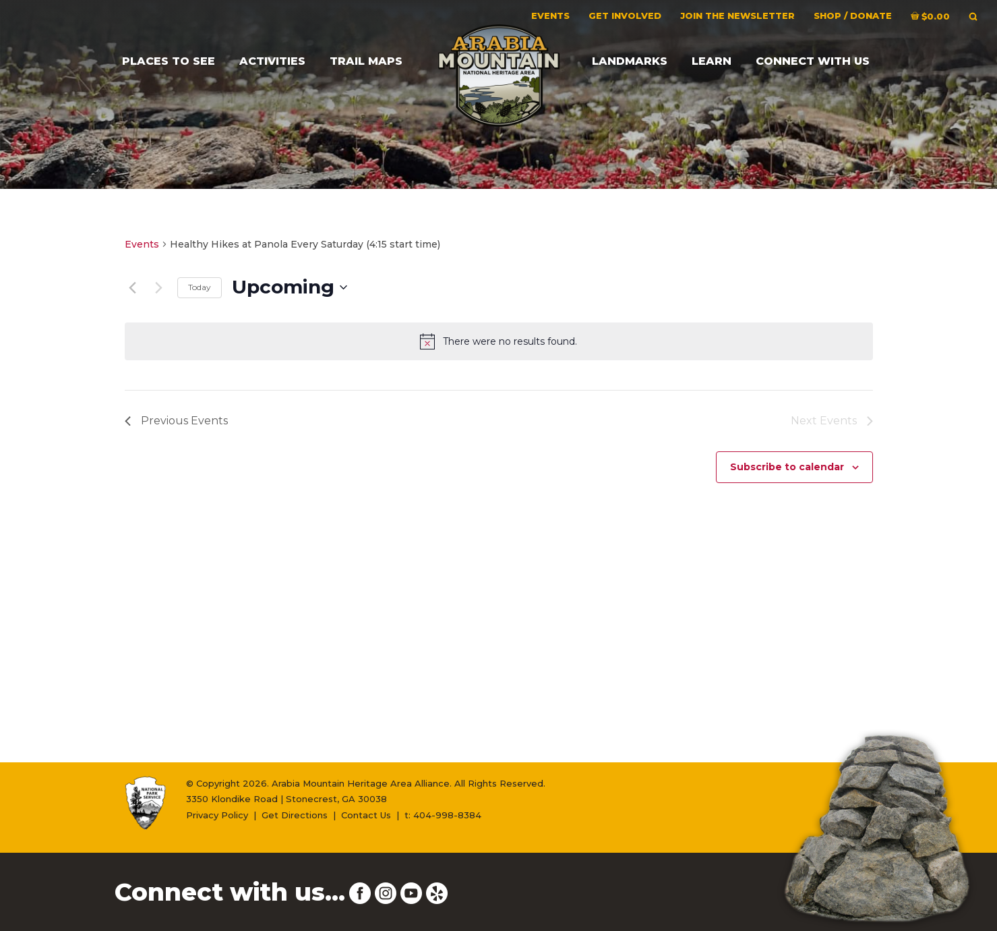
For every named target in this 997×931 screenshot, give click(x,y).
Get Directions (295, 815)
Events (142, 244)
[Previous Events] (133, 287)
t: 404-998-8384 (442, 815)
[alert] (499, 341)
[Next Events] (159, 287)
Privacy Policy (217, 815)
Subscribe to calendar (787, 467)
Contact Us (366, 815)
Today (199, 287)
